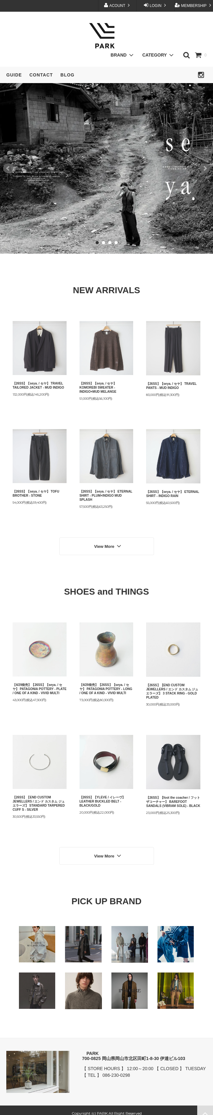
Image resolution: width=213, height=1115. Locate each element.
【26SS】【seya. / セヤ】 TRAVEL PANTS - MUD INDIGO (171, 386)
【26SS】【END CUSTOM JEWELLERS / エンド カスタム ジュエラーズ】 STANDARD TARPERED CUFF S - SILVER (39, 800)
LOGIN (156, 5)
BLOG (67, 74)
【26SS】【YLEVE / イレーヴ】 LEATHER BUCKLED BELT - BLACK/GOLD (103, 798)
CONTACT (41, 74)
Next (205, 168)
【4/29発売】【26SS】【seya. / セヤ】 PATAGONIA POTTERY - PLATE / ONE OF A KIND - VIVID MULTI (40, 686)
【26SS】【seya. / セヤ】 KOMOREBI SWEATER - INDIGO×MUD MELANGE (98, 387)
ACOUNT (117, 5)
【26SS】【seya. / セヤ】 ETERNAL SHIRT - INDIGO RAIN (172, 494)
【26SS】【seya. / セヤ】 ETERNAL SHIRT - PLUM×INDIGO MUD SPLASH (106, 495)
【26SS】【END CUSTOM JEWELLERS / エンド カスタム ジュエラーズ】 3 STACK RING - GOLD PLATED (172, 688)
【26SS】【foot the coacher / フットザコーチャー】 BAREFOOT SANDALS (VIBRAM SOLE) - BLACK (173, 798)
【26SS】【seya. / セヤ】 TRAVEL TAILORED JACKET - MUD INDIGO (38, 385)
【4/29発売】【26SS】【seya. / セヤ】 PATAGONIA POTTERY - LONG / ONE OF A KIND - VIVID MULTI (106, 686)
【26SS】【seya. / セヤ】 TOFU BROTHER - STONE (36, 493)
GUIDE (14, 74)
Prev (8, 168)
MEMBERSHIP (193, 5)
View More (108, 544)
